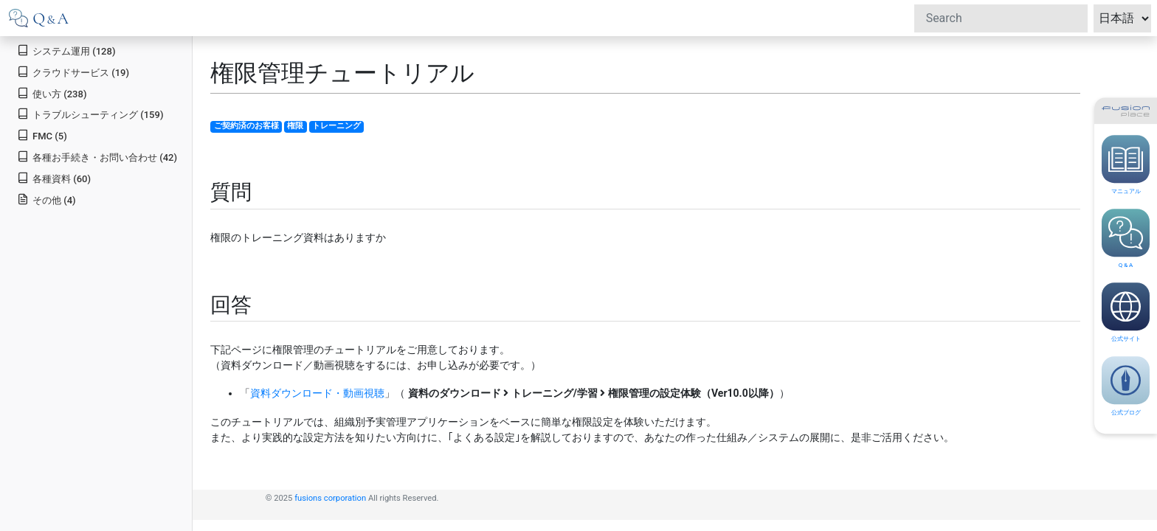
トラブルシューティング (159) (90, 114)
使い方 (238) (51, 93)
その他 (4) (46, 199)
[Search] (1001, 18)
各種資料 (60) (54, 178)
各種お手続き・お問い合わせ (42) (97, 156)
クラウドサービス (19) (73, 72)
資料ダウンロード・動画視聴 (317, 393)
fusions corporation (330, 498)
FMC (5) (42, 135)
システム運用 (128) (66, 50)
